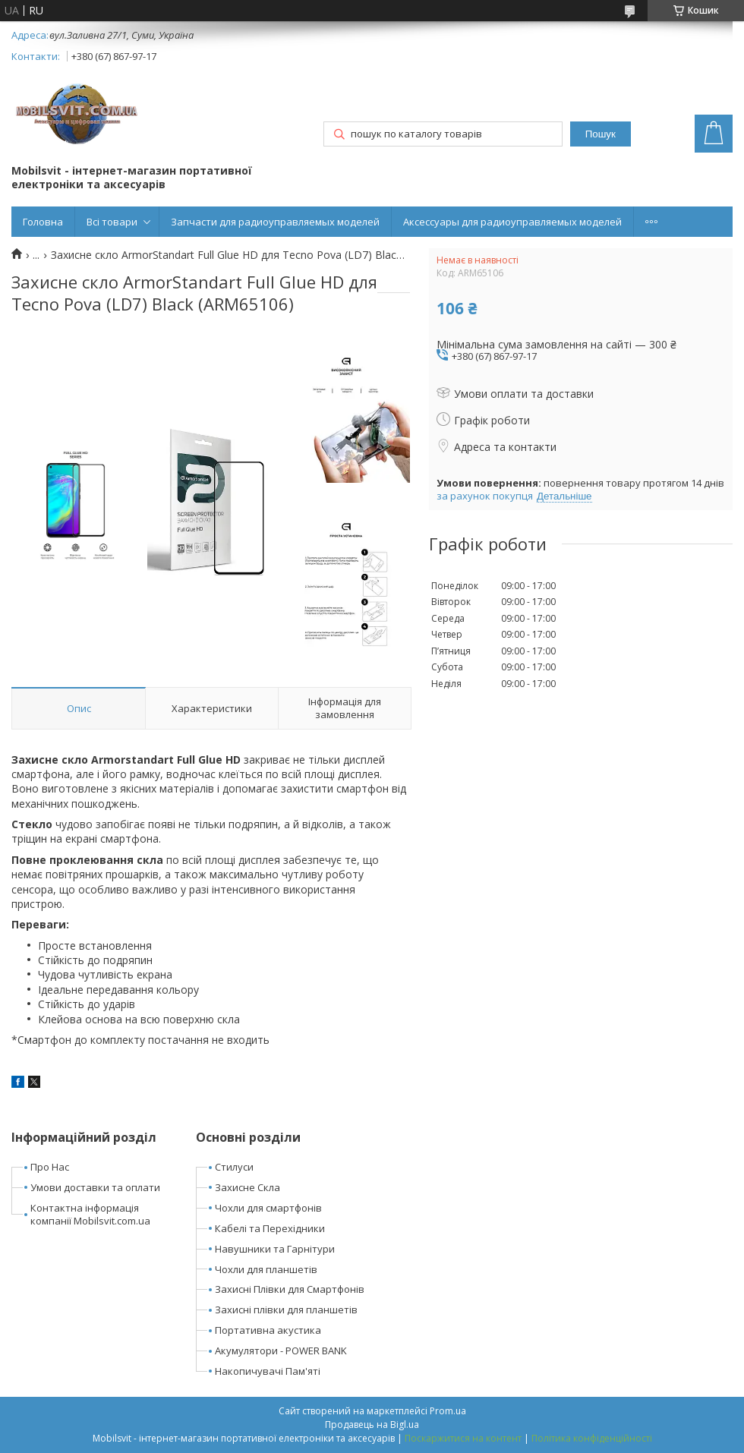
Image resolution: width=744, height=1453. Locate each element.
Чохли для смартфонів (268, 1208)
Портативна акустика (268, 1330)
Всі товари (112, 222)
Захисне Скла (247, 1187)
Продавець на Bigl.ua (372, 1424)
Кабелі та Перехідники (270, 1228)
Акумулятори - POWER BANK (281, 1350)
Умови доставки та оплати (95, 1187)
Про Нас (49, 1167)
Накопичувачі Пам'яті (267, 1371)
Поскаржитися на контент (463, 1438)
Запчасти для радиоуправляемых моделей (275, 222)
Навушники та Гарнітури (275, 1249)
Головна (43, 222)
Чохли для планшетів (266, 1269)
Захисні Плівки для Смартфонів (289, 1289)
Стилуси (234, 1167)
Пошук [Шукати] (600, 134)
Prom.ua (448, 1410)
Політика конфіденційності (591, 1438)
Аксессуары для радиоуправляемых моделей (512, 222)
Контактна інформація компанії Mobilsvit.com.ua (90, 1214)
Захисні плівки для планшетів (286, 1309)
